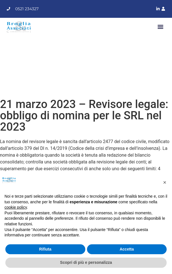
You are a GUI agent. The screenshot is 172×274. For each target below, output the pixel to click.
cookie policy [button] (16, 207)
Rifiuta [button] (45, 249)
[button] (160, 27)
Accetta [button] (127, 249)
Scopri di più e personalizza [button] (86, 262)
